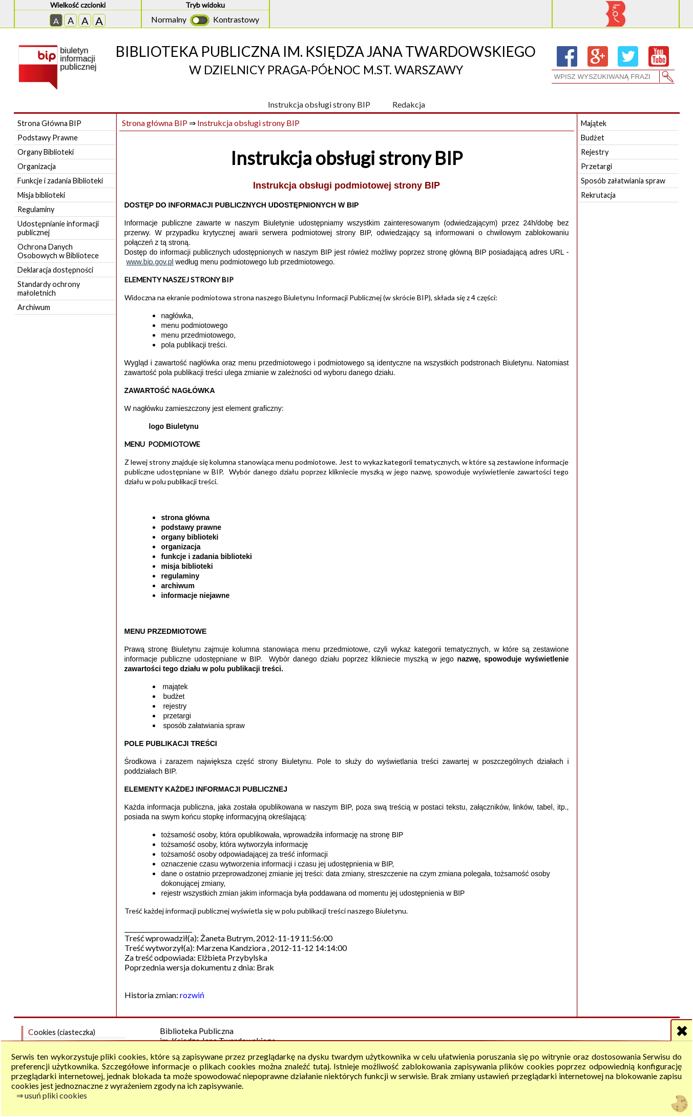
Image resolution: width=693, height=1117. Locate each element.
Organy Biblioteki (45, 152)
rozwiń (192, 995)
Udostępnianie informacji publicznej (58, 228)
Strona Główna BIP (49, 123)
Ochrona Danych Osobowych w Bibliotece (58, 251)
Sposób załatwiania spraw (623, 180)
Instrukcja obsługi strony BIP (319, 104)
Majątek (593, 123)
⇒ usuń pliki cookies (51, 1095)
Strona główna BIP (154, 123)
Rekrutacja (598, 195)
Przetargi (596, 166)
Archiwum (33, 307)
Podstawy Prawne (47, 137)
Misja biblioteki (41, 195)
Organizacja (36, 166)
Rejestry (594, 152)
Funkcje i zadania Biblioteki (60, 180)
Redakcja (408, 104)
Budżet (592, 137)
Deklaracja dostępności (55, 269)
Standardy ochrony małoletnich (48, 288)
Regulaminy (35, 209)
